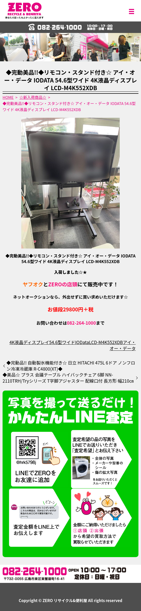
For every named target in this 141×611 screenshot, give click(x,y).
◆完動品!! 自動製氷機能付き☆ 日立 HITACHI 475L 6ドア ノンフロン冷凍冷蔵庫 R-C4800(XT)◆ (70, 366)
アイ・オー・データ (122, 345)
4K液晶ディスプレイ (29, 342)
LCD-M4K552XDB (106, 342)
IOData (82, 342)
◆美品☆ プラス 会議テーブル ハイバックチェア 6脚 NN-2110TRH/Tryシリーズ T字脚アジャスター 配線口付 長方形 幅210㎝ (68, 378)
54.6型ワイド (62, 342)
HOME (8, 97)
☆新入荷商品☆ (32, 97)
